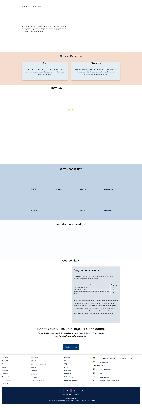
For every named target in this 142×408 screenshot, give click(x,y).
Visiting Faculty (68, 377)
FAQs (66, 364)
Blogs (66, 367)
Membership (5, 373)
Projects (4, 364)
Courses (33, 360)
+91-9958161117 (105, 358)
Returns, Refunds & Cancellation (109, 380)
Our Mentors (34, 377)
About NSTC (5, 360)
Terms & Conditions (105, 369)
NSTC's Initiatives (6, 380)
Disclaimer (103, 373)
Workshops (34, 374)
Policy (104, 377)
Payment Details (6, 383)
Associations (5, 370)
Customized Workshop (37, 380)
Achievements (5, 376)
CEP (65, 360)
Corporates (67, 370)
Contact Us (67, 373)
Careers (4, 367)
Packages (34, 370)
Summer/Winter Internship (38, 364)
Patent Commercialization (71, 380)
